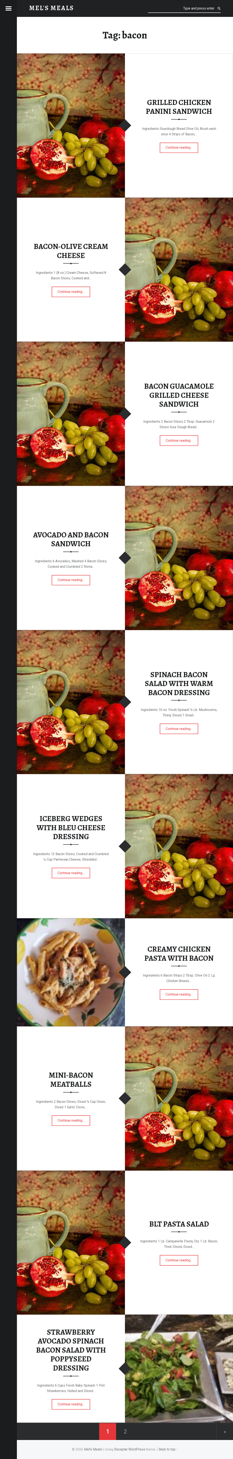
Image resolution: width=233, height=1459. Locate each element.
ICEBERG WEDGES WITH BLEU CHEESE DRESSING (71, 828)
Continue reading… (182, 146)
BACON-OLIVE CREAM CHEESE (71, 251)
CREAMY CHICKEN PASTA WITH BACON (179, 953)
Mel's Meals (93, 1449)
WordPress (136, 1449)
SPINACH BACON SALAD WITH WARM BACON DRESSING (179, 683)
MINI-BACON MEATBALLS (71, 1079)
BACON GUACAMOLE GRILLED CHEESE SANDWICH (179, 395)
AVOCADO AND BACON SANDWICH (71, 539)
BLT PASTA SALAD (179, 1224)
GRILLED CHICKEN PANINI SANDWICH (179, 107)
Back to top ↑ (168, 1449)
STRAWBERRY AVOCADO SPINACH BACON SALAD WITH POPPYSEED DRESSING (71, 1350)
